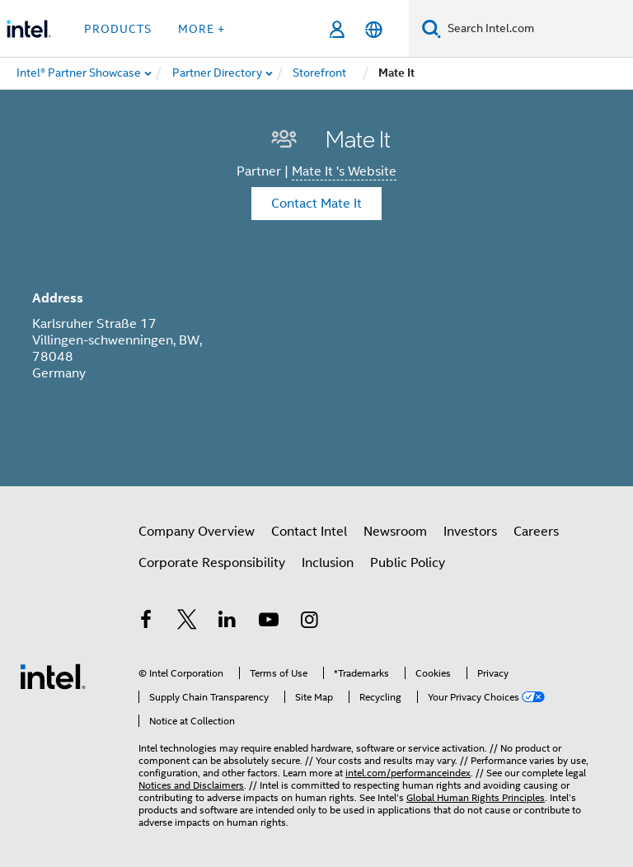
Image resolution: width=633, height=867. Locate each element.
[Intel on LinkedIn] (227, 622)
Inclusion (328, 563)
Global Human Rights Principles (475, 797)
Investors (470, 531)
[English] (374, 29)
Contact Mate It (316, 203)
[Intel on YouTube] (269, 622)
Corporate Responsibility (211, 563)
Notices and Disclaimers (191, 785)
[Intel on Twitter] (187, 622)
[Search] (431, 28)
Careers (536, 531)
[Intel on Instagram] (309, 622)
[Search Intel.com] (537, 29)
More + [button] (201, 28)
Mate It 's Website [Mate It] (344, 171)
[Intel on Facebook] (146, 622)
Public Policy (407, 563)
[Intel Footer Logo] (53, 676)
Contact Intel (309, 531)
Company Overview (196, 531)
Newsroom (395, 531)
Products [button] (118, 28)
